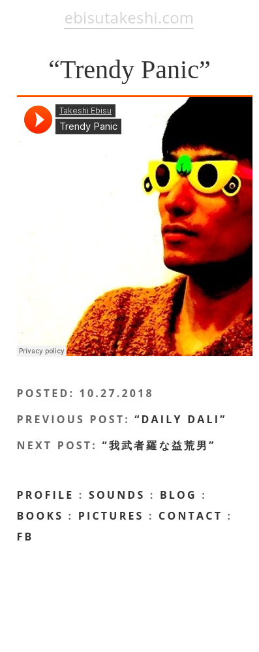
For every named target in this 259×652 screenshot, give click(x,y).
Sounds (117, 495)
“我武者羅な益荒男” (158, 445)
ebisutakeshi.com (129, 17)
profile (45, 495)
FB (25, 536)
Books (40, 516)
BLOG (178, 495)
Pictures (111, 516)
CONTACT (190, 516)
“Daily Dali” (180, 419)
